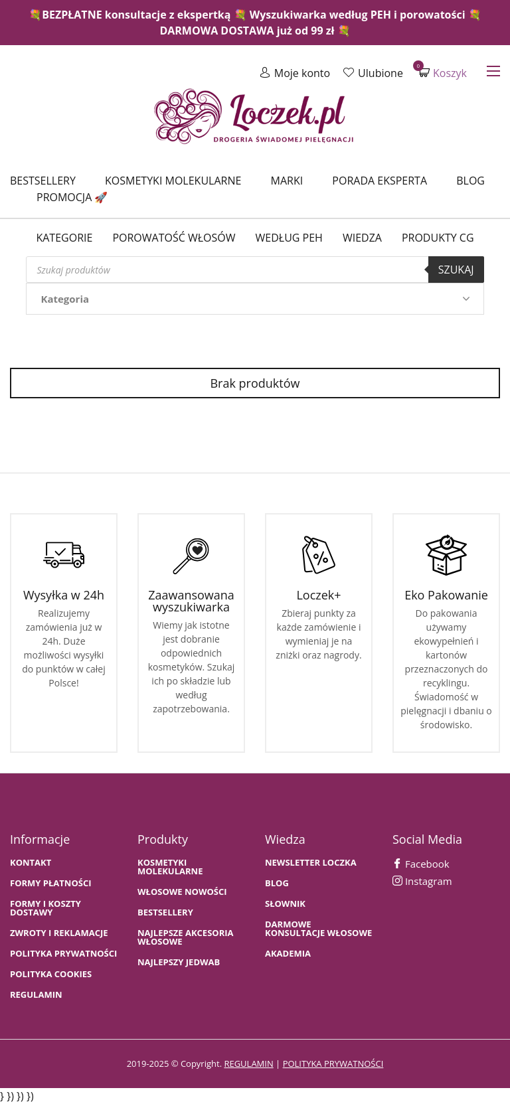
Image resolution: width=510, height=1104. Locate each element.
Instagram (422, 881)
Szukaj (456, 269)
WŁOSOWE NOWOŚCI (182, 892)
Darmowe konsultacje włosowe (318, 928)
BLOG (277, 883)
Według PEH (289, 237)
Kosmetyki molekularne (173, 180)
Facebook (421, 863)
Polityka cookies (51, 974)
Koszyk (443, 72)
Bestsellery (43, 180)
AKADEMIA (288, 953)
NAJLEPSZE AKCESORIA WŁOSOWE (185, 937)
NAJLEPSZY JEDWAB (178, 962)
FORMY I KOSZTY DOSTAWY (45, 908)
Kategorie (64, 237)
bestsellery (165, 912)
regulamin (248, 1063)
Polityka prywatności (63, 953)
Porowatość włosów (173, 237)
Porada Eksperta (379, 180)
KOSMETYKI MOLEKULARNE (170, 867)
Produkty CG (438, 237)
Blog (470, 180)
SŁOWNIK (285, 904)
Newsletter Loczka (311, 862)
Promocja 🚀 (72, 197)
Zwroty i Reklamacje (59, 933)
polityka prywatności (333, 1063)
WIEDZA (362, 237)
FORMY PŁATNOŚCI (50, 883)
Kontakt (30, 862)
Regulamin (36, 994)
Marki (287, 180)
